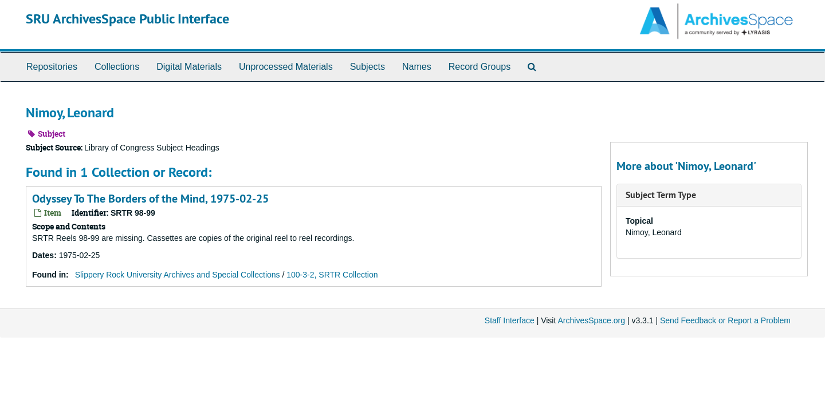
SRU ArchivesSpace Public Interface (127, 18)
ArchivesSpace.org (591, 320)
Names (416, 67)
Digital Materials (189, 67)
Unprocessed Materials (286, 67)
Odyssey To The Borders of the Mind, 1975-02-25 (150, 198)
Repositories (51, 67)
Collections (117, 67)
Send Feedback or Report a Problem (725, 320)
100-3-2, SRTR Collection (332, 274)
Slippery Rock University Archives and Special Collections (177, 274)
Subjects (367, 67)
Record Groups (480, 67)
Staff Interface (510, 320)
